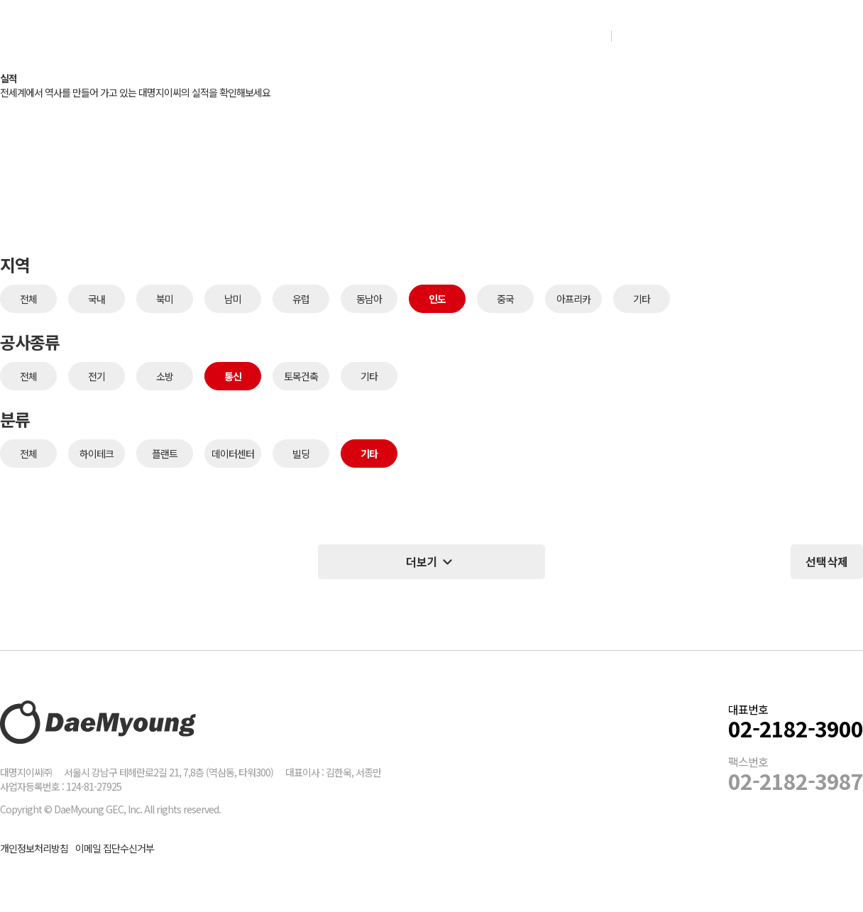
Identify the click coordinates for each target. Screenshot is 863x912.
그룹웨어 (729, 35)
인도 (437, 299)
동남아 (369, 299)
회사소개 (297, 35)
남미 (232, 299)
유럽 (300, 299)
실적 (383, 35)
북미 (164, 299)
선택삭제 (827, 561)
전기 (96, 376)
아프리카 (573, 299)
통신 (232, 376)
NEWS (567, 35)
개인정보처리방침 (34, 848)
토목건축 (301, 376)
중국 (505, 299)
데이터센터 (232, 453)
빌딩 (300, 453)
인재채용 (658, 35)
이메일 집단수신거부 (114, 848)
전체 (28, 299)
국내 (96, 299)
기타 (641, 299)
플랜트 (164, 453)
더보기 (431, 561)
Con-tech (472, 35)
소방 (164, 376)
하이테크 (96, 453)
